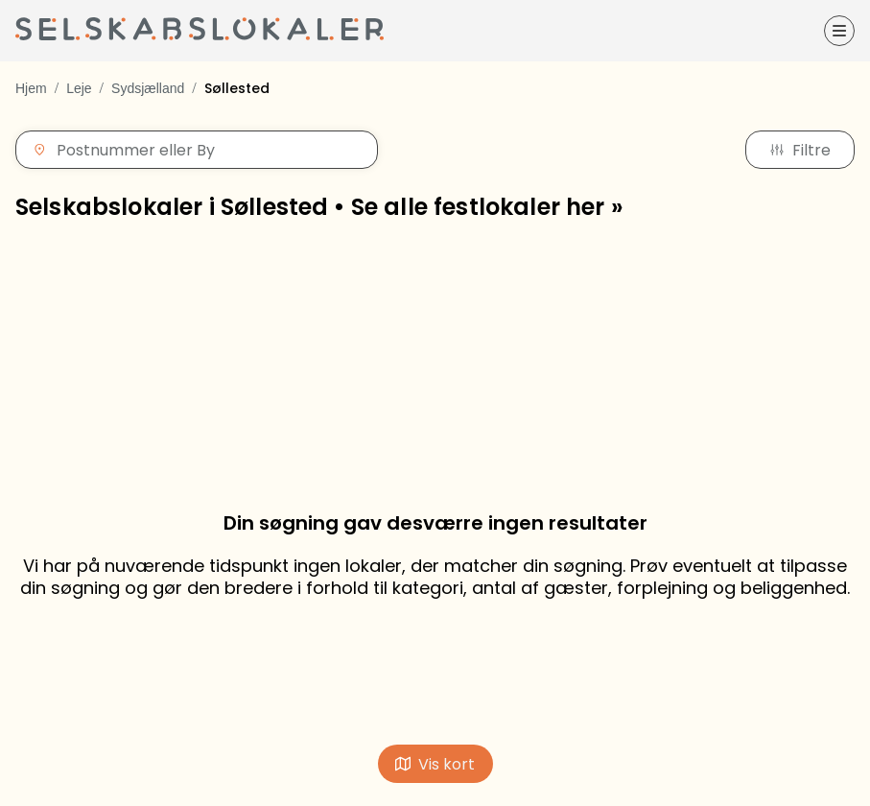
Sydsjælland (147, 88)
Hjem (31, 88)
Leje (78, 88)
